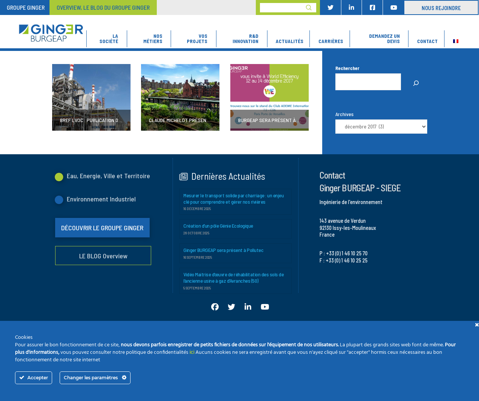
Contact (332, 174)
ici (191, 352)
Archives (344, 114)
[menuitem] (455, 38)
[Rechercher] (416, 83)
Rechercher (347, 68)
